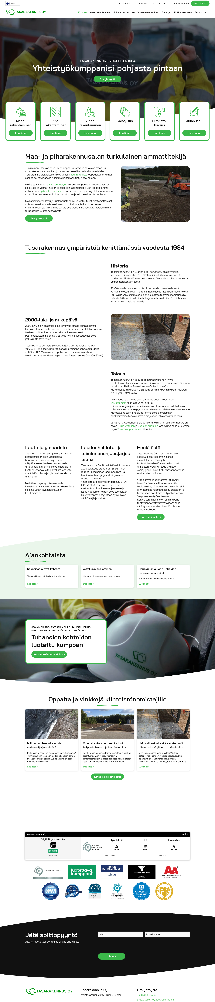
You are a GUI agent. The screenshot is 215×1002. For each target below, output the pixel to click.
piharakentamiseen (52, 191)
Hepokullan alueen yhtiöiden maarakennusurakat (157, 571)
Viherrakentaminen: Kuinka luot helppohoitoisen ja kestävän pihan (105, 745)
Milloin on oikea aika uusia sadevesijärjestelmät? (44, 745)
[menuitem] (125, 3)
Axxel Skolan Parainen (97, 569)
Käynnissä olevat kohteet (43, 569)
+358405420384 (146, 995)
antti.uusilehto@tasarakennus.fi (155, 999)
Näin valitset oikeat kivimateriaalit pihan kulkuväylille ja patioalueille (161, 745)
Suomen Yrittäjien (148, 425)
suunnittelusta (78, 174)
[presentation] (119, 945)
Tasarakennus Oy (36, 834)
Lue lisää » (32, 583)
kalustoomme (118, 402)
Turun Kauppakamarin (130, 429)
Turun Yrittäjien (126, 425)
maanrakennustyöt (56, 184)
